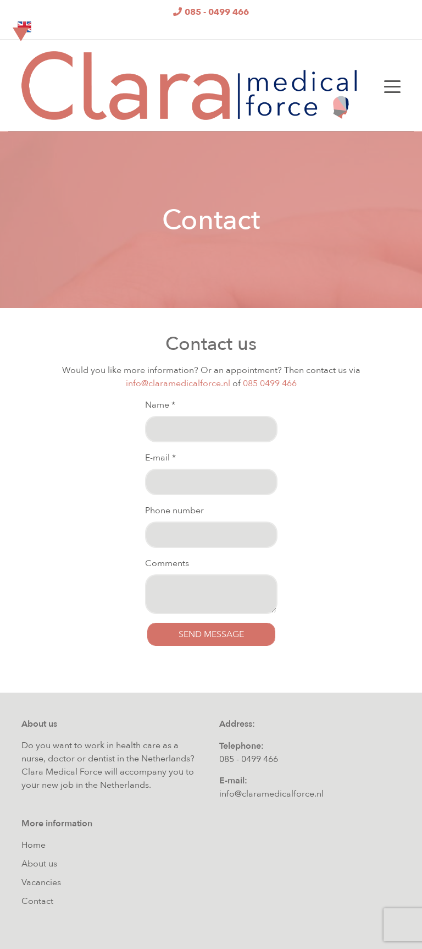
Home (33, 845)
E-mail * (160, 458)
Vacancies (41, 882)
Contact (37, 901)
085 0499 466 (270, 383)
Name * (160, 405)
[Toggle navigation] (392, 86)
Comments (167, 563)
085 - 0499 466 (248, 759)
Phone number (174, 510)
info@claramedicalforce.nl (178, 383)
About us (39, 864)
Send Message (211, 634)
